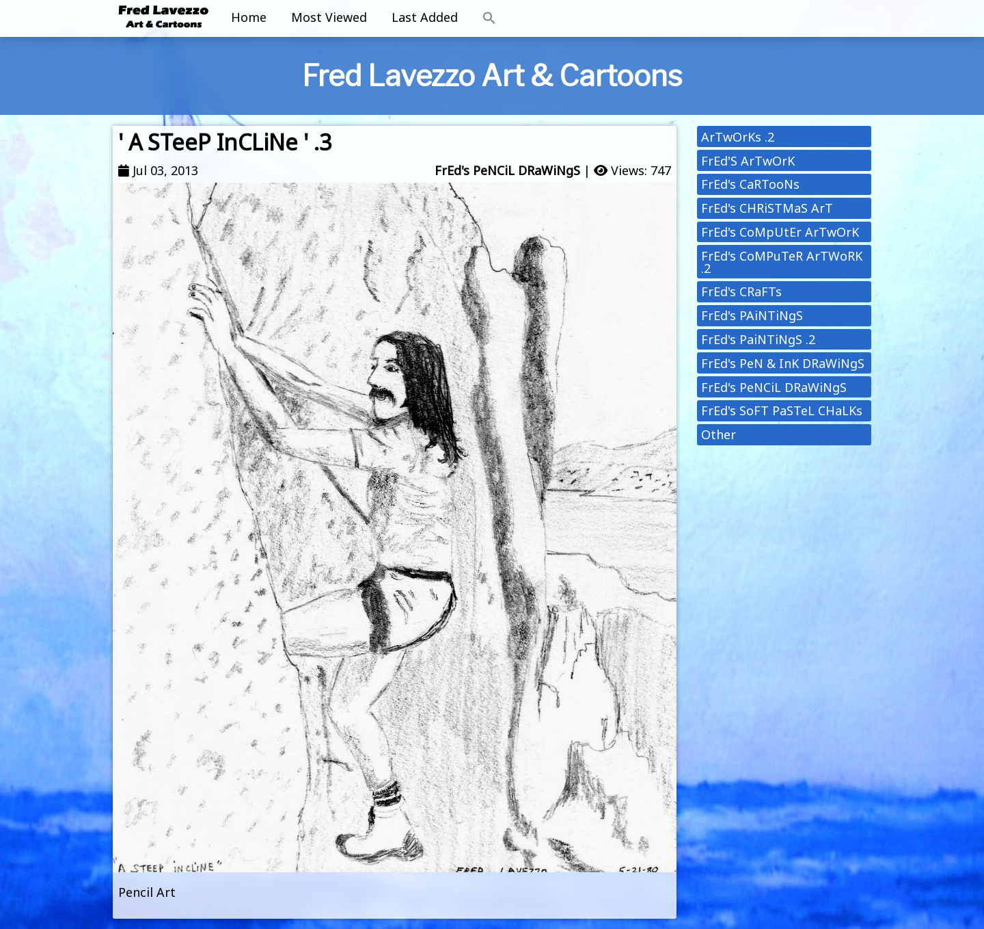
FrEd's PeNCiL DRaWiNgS (507, 170)
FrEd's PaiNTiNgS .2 (758, 339)
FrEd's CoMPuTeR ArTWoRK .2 (781, 262)
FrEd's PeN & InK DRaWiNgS (782, 363)
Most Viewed (329, 17)
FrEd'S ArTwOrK (748, 161)
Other (718, 434)
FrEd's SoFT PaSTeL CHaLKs (781, 410)
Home (248, 17)
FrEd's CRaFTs (741, 291)
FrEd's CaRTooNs (750, 184)
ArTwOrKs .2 (737, 137)
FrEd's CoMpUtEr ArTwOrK (780, 232)
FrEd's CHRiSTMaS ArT (767, 208)
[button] (489, 18)
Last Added (425, 17)
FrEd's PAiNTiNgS (752, 315)
